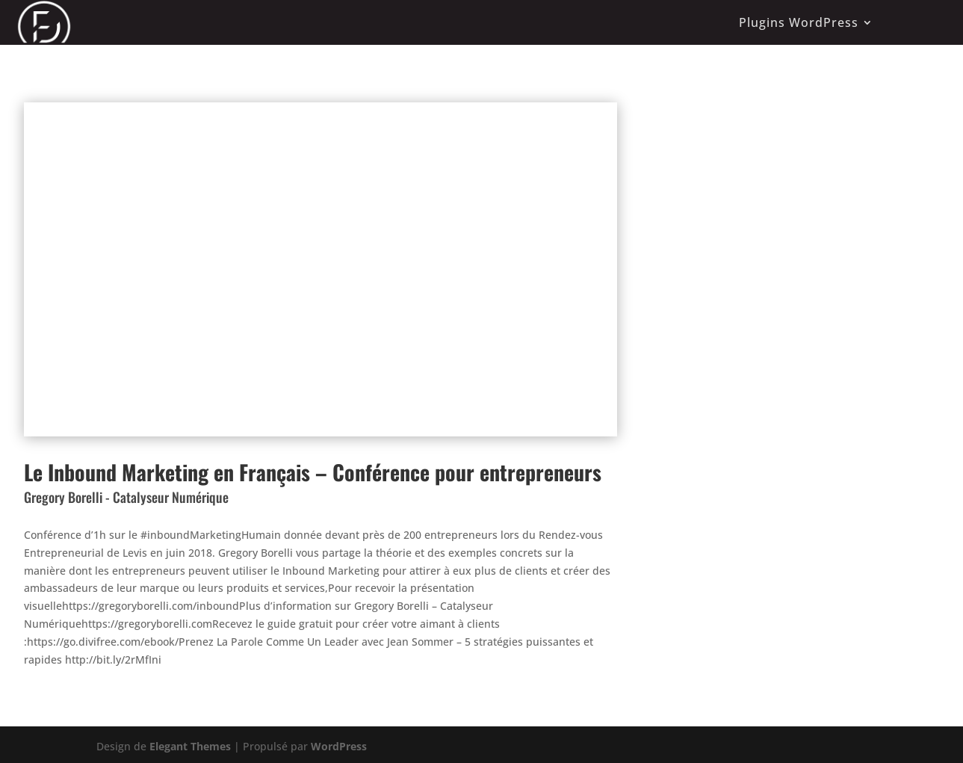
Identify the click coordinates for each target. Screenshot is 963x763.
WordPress (339, 746)
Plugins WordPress (798, 22)
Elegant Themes (190, 746)
